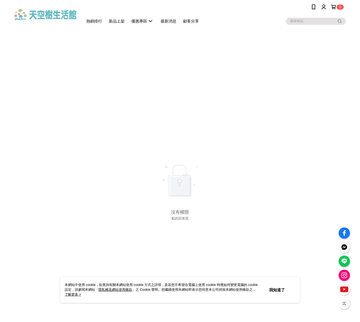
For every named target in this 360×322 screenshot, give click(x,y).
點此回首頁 (180, 218)
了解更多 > (73, 294)
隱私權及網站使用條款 (115, 290)
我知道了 (277, 290)
